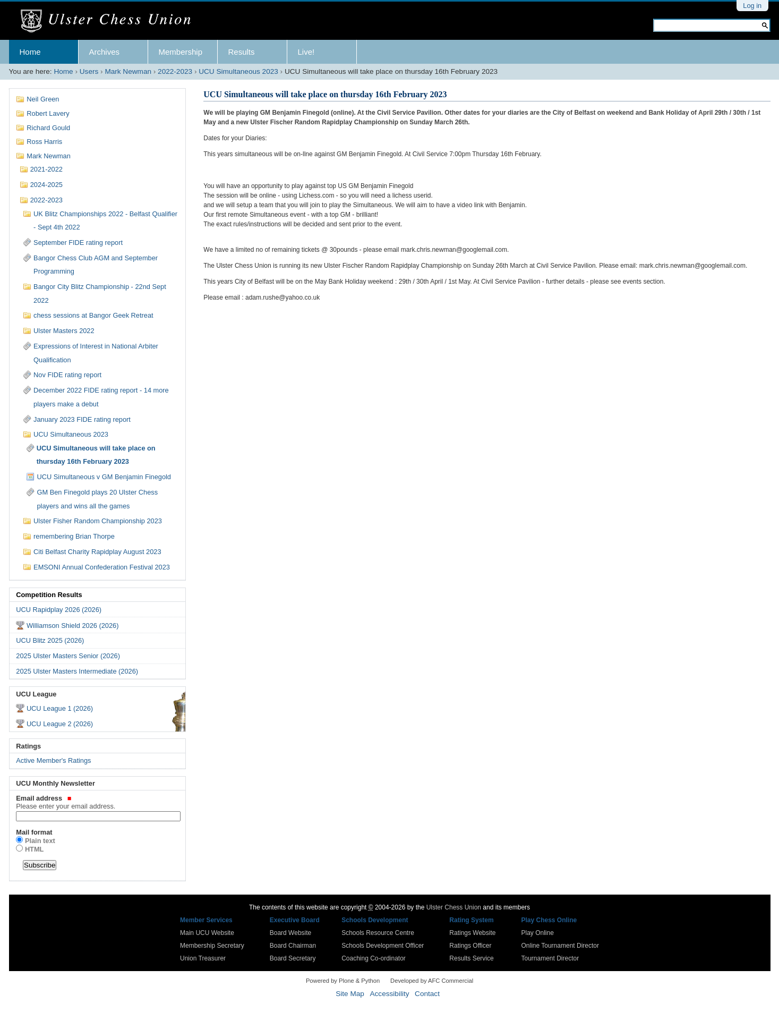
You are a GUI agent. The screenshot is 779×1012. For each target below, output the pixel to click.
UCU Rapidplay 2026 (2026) (58, 610)
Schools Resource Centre (377, 933)
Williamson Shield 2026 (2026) (73, 626)
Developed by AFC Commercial (431, 980)
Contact (427, 994)
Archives (104, 51)
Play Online (537, 933)
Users (89, 71)
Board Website (291, 933)
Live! (306, 51)
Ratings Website (472, 933)
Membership (181, 51)
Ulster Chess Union (453, 907)
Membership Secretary (212, 945)
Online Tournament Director (560, 945)
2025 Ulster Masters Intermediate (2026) (77, 671)
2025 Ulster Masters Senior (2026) (68, 656)
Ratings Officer (470, 945)
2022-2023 (175, 71)
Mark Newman (128, 71)
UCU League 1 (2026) (60, 708)
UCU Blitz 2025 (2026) (50, 640)
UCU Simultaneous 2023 (238, 71)
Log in (752, 6)
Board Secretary (293, 958)
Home (30, 51)
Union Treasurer (203, 958)
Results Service (471, 958)
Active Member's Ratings (53, 760)
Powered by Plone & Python (343, 980)
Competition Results (49, 595)
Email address (97, 802)
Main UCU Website (207, 933)
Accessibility (389, 994)
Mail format (34, 832)
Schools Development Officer (382, 945)
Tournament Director (550, 958)
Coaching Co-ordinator (373, 958)
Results (241, 51)
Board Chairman (293, 945)
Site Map (350, 994)
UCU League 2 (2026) (60, 724)
